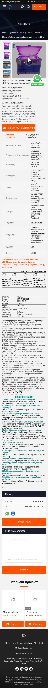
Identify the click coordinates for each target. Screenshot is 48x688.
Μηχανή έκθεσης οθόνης (30, 33)
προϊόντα (12, 33)
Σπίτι (4, 33)
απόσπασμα (39, 7)
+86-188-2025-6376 (37, 2)
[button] (7, 77)
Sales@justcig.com (11, 2)
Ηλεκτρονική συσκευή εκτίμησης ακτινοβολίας (34, 614)
